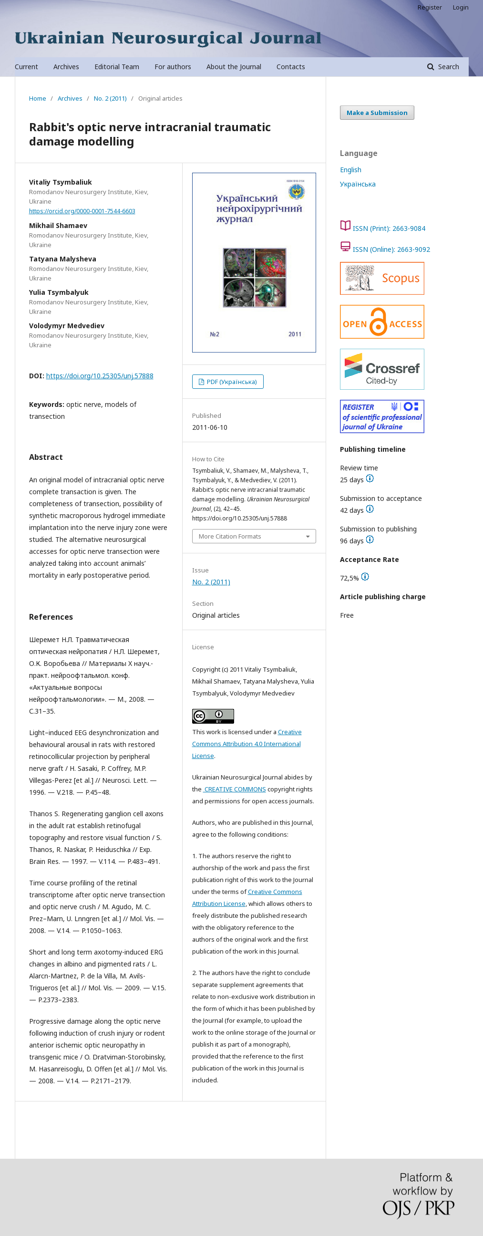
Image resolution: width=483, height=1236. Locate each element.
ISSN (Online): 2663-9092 (391, 249)
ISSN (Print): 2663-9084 (389, 228)
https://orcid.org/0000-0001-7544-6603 (82, 211)
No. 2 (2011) (110, 98)
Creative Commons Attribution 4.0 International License (247, 743)
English (350, 169)
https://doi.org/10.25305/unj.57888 (100, 375)
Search (447, 66)
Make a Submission (377, 112)
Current (26, 66)
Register (430, 7)
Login (461, 7)
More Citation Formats (230, 536)
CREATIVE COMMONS (234, 789)
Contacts (291, 66)
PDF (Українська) (231, 381)
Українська (358, 183)
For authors (172, 66)
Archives (66, 66)
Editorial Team (116, 66)
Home (37, 98)
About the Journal (233, 66)
